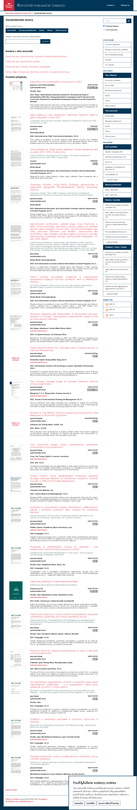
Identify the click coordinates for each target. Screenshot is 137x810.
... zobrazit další (111, 180)
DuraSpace (43, 799)
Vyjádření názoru (26, 801)
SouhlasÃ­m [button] (78, 803)
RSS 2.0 (110, 310)
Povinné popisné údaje (114, 55)
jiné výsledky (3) (111, 174)
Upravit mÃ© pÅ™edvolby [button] (108, 803)
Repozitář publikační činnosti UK (18, 13)
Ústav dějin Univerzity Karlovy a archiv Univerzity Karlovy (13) (116, 215)
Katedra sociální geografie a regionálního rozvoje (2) (116, 287)
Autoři (41, 30)
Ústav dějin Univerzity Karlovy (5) (116, 270)
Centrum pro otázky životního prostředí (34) (117, 206)
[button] (111, 5)
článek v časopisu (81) (114, 152)
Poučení (108, 60)
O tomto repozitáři (112, 44)
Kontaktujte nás (12, 801)
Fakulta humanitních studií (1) (116, 237)
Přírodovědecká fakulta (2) (115, 232)
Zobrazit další (11, 790)
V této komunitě (110, 30)
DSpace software (12, 799)
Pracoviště (11, 30)
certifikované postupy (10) (115, 157)
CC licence (109, 65)
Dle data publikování (27, 30)
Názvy (49, 30)
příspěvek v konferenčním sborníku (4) (115, 168)
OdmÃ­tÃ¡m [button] (90, 803)
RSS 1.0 (110, 304)
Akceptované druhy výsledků (116, 50)
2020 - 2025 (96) (111, 190)
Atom (109, 315)
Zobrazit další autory (38, 331)
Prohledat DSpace (111, 26)
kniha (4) (108, 162)
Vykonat (45, 41)
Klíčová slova (61, 30)
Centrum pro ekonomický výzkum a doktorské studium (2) (116, 224)
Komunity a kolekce (112, 80)
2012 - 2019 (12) (111, 195)
